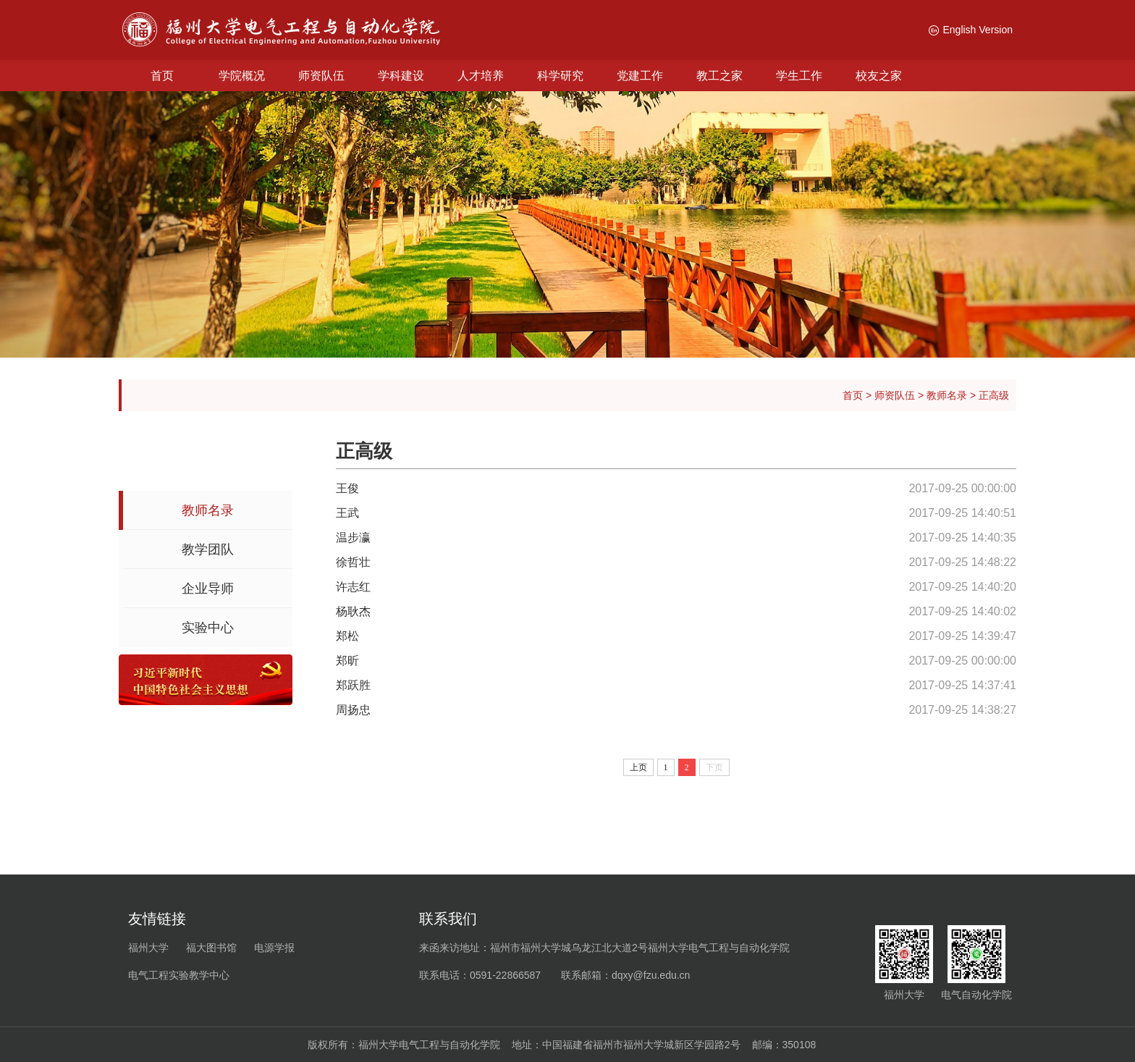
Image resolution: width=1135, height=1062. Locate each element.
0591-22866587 (505, 975)
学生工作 (799, 75)
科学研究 (560, 75)
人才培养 (480, 75)
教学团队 (208, 549)
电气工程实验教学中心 (178, 975)
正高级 (994, 395)
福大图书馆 (211, 947)
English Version (971, 29)
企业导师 (208, 588)
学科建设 (401, 75)
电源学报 (274, 947)
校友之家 (879, 75)
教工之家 (719, 75)
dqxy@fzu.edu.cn (651, 975)
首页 (162, 75)
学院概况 (242, 75)
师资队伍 (321, 75)
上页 (638, 767)
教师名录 (947, 395)
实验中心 (208, 627)
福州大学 (148, 947)
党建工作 (640, 75)
